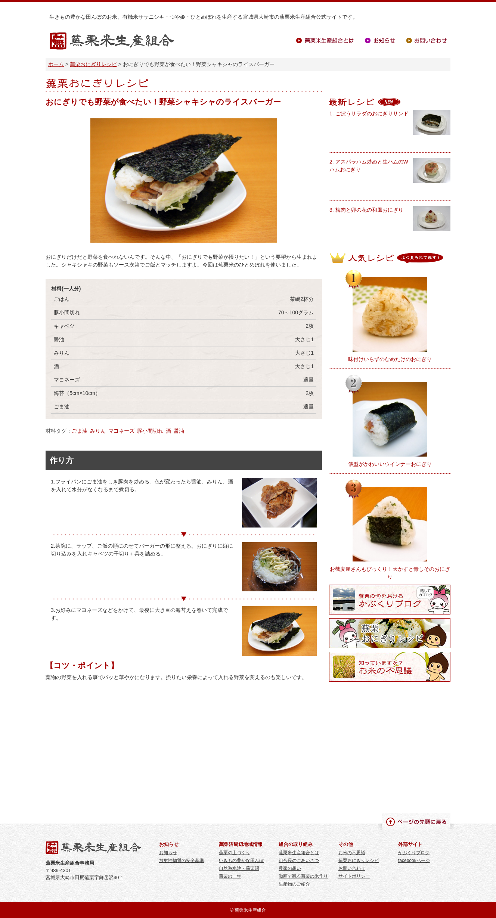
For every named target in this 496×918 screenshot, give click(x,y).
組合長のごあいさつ (299, 860)
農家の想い (290, 868)
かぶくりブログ (414, 852)
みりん (98, 431)
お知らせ (380, 40)
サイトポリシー (354, 876)
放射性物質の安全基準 (181, 860)
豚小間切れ (150, 431)
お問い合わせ (426, 40)
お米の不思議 (351, 852)
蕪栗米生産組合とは (325, 40)
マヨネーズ (121, 431)
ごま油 (79, 431)
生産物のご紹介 (294, 884)
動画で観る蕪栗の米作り (303, 876)
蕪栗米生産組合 (111, 41)
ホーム (56, 64)
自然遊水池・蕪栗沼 (239, 868)
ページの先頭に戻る (416, 821)
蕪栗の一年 (230, 876)
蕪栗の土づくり (234, 852)
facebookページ (414, 860)
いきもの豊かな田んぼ (241, 860)
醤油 (179, 431)
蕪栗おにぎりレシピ (93, 64)
